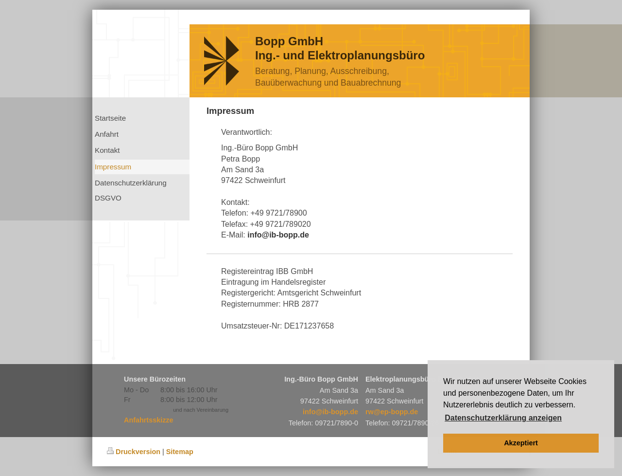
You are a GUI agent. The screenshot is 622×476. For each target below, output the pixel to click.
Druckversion (133, 452)
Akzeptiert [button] (521, 443)
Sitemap (179, 452)
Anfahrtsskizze (148, 420)
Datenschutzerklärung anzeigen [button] (503, 418)
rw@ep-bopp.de (391, 412)
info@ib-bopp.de (330, 412)
